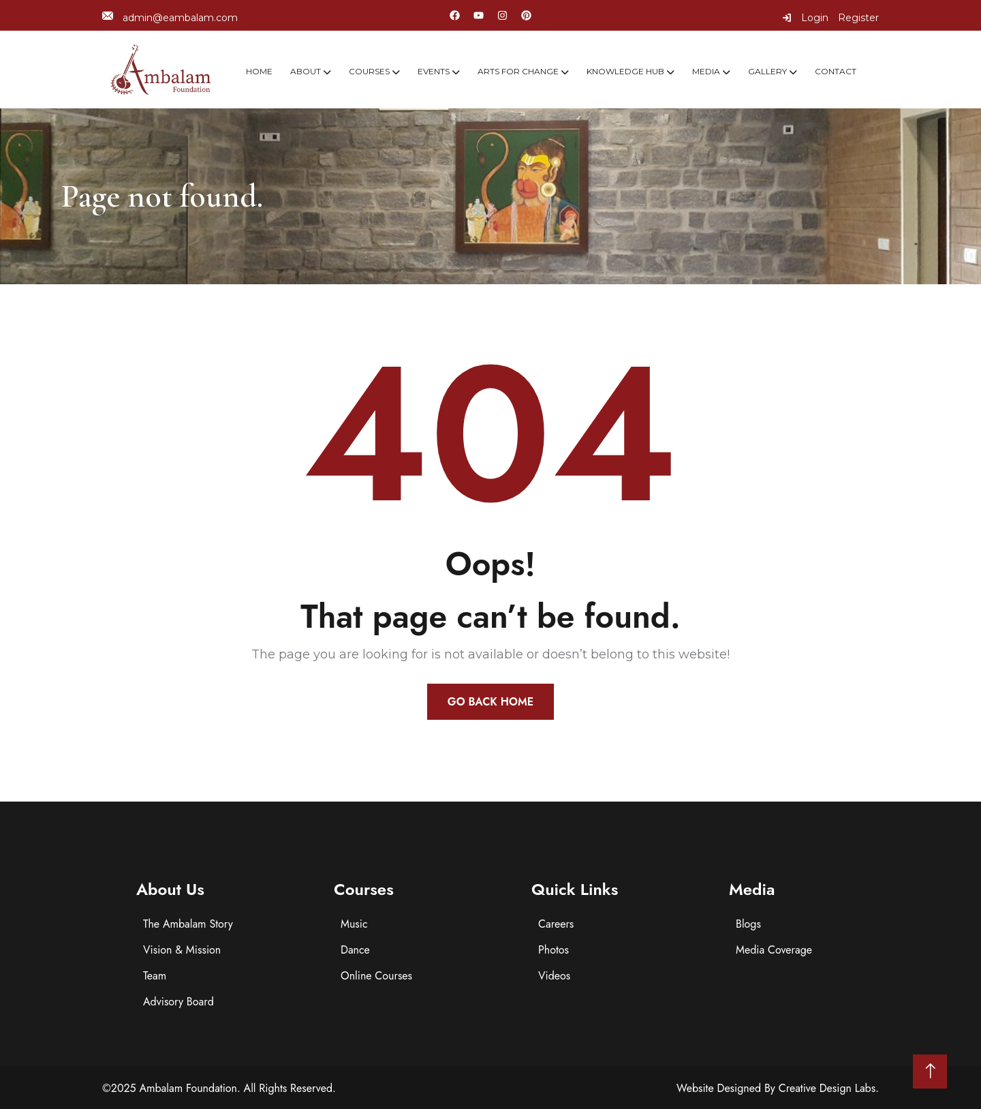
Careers (556, 924)
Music (354, 924)
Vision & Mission (182, 950)
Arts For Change (518, 71)
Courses (369, 71)
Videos (554, 976)
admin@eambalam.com (170, 17)
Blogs (748, 924)
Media (706, 71)
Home (259, 71)
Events (434, 71)
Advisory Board (178, 1001)
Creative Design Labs (827, 1088)
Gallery (767, 71)
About (305, 71)
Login (805, 18)
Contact (835, 71)
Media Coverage (774, 950)
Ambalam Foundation (188, 1088)
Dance (355, 950)
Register (858, 18)
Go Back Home (490, 702)
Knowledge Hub (625, 71)
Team (154, 976)
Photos (553, 950)
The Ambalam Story (188, 924)
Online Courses (376, 976)
